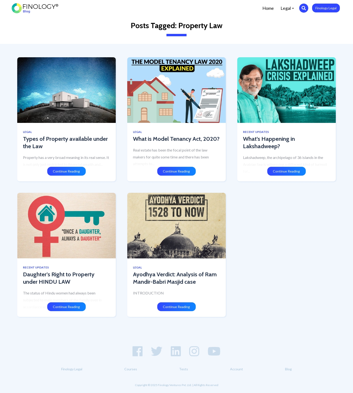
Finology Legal (325, 8)
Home (269, 8)
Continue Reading (66, 171)
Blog (288, 369)
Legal (287, 8)
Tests (183, 369)
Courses (130, 369)
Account (236, 369)
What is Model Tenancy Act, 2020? (176, 138)
